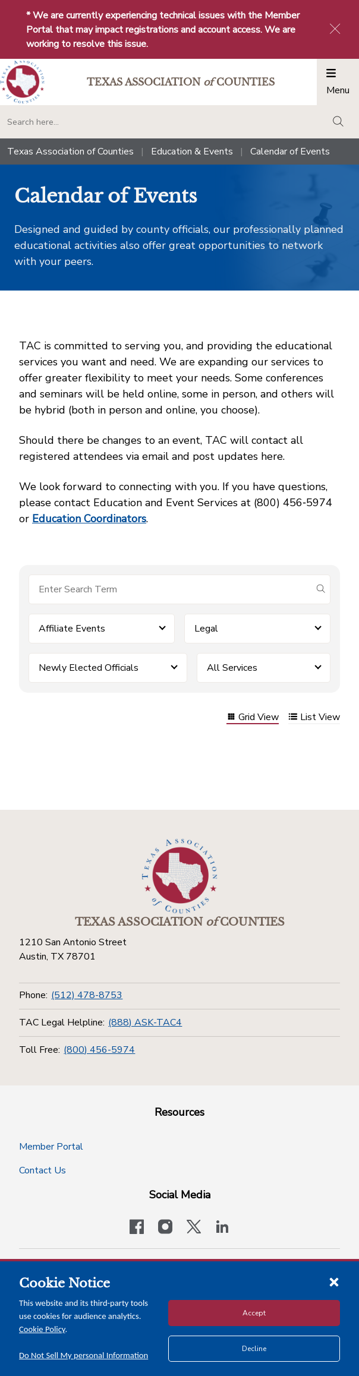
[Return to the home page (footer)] (179, 876)
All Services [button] (232, 667)
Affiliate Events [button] (72, 628)
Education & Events (192, 151)
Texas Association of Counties (70, 151)
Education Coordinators (89, 519)
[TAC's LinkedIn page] (222, 1228)
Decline (254, 1348)
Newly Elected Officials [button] (88, 667)
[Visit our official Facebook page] (137, 1228)
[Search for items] (170, 589)
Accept (254, 1313)
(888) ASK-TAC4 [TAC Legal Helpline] (145, 1022)
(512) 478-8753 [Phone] (86, 995)
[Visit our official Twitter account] (194, 1228)
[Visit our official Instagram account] (165, 1228)
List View (314, 718)
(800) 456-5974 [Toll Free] (99, 1049)
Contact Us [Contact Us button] (42, 1170)
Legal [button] (206, 628)
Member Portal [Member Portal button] (51, 1146)
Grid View (252, 718)
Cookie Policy (42, 1329)
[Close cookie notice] (334, 1281)
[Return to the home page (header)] (22, 82)
